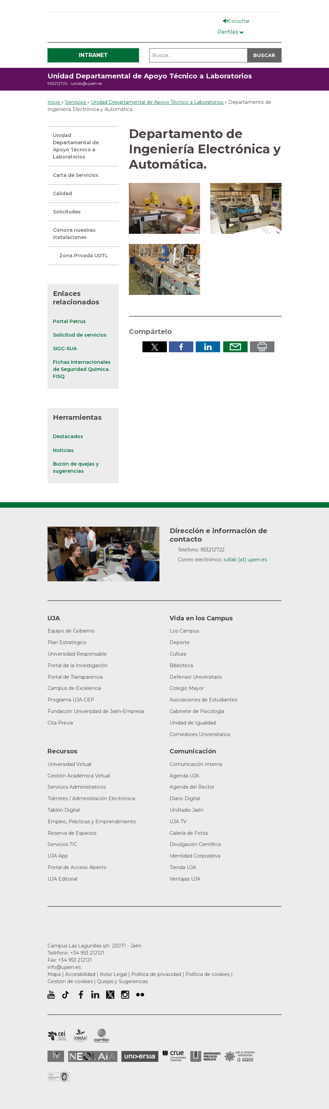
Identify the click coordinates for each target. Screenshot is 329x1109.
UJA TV (178, 822)
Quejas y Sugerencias (122, 981)
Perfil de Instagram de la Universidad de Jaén (125, 995)
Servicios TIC (62, 844)
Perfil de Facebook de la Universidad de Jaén (80, 995)
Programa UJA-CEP (70, 700)
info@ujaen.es (64, 967)
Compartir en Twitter (154, 346)
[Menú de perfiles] (230, 31)
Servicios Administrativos (76, 787)
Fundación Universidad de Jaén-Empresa (95, 711)
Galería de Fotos (189, 833)
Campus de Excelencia (74, 688)
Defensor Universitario (196, 677)
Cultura (178, 654)
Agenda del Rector (192, 787)
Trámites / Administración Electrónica (91, 798)
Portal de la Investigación (77, 665)
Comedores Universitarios (200, 734)
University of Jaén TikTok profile (65, 995)
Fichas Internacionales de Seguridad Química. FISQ (82, 369)
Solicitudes (67, 212)
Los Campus (184, 631)
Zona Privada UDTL (83, 255)
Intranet (93, 55)
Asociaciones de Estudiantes (203, 700)
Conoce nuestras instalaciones (74, 233)
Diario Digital (185, 798)
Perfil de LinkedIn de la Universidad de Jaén (95, 995)
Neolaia (92, 1056)
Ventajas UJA (185, 879)
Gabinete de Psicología (197, 711)
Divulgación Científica (195, 844)
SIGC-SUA (65, 348)
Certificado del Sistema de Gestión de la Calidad (59, 1076)
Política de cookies (208, 974)
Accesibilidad (80, 974)
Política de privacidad (156, 974)
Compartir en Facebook (181, 346)
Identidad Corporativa (195, 856)
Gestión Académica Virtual (78, 776)
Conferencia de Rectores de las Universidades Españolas (174, 1056)
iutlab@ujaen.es (86, 83)
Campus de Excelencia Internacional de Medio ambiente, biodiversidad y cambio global (101, 1036)
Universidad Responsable (77, 654)
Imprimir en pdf (262, 346)
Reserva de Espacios (71, 833)
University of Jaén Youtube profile (51, 995)
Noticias (63, 450)
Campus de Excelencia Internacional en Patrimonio (57, 1036)
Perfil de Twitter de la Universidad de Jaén (110, 995)
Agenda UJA (184, 776)
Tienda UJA (183, 867)
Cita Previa (60, 723)
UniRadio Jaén (187, 810)
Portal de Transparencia (75, 677)
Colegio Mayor (187, 688)
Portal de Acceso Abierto (77, 867)
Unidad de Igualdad (193, 723)
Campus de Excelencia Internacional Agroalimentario (80, 1036)
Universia (139, 1056)
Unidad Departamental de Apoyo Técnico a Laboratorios (149, 76)
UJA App (57, 856)
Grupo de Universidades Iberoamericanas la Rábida (240, 1056)
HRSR (55, 1056)
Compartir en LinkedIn (208, 346)
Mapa (54, 974)
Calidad (62, 193)
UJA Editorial (62, 879)
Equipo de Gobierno (71, 631)
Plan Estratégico (66, 642)
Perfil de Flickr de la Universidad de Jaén (140, 995)
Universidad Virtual (69, 764)
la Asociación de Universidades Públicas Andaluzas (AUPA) (205, 1056)
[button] (164, 208)
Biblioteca (181, 665)
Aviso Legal (113, 974)
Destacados (68, 436)
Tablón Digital (63, 810)
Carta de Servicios (75, 175)
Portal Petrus (69, 321)
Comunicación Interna (196, 764)
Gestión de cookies (70, 981)
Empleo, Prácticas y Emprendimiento (91, 822)
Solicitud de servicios (80, 335)
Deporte (180, 642)
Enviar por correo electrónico (235, 346)
